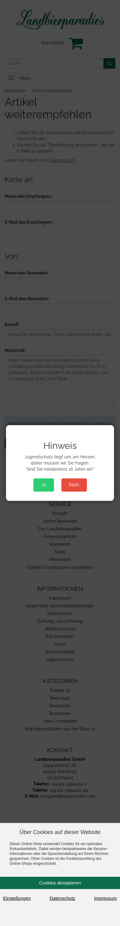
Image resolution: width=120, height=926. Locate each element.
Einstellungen (17, 898)
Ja (43, 485)
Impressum (105, 898)
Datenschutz (62, 898)
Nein (74, 485)
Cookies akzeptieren (60, 882)
